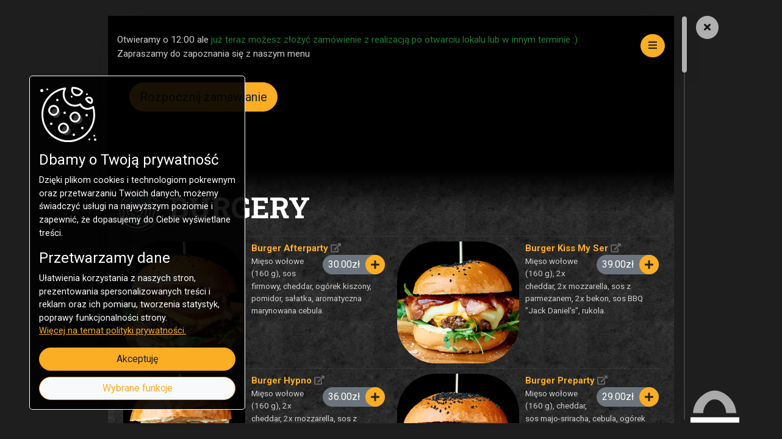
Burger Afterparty (289, 248)
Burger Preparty (560, 380)
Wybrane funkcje (137, 388)
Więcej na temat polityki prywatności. (112, 331)
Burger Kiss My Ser (566, 248)
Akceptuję (137, 359)
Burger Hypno (281, 380)
